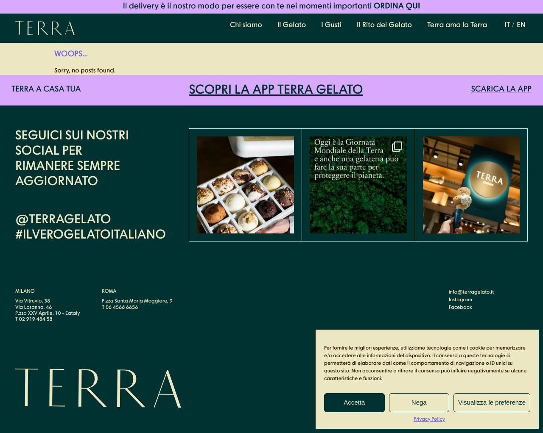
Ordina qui (397, 7)
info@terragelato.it (471, 292)
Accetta (354, 402)
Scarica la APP (501, 90)
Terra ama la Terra (457, 25)
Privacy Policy (429, 419)
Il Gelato (291, 25)
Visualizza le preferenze (492, 402)
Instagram (460, 300)
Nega (419, 402)
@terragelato (63, 220)
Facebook (460, 307)
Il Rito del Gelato (384, 25)
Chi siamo (246, 25)
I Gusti (331, 25)
